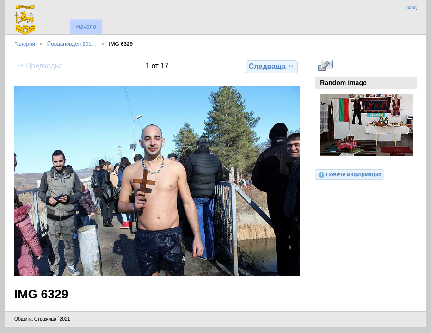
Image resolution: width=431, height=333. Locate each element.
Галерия (24, 44)
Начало (86, 27)
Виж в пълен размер (325, 65)
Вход (411, 7)
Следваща (272, 66)
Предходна (40, 66)
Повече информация (350, 175)
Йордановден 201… (72, 44)
